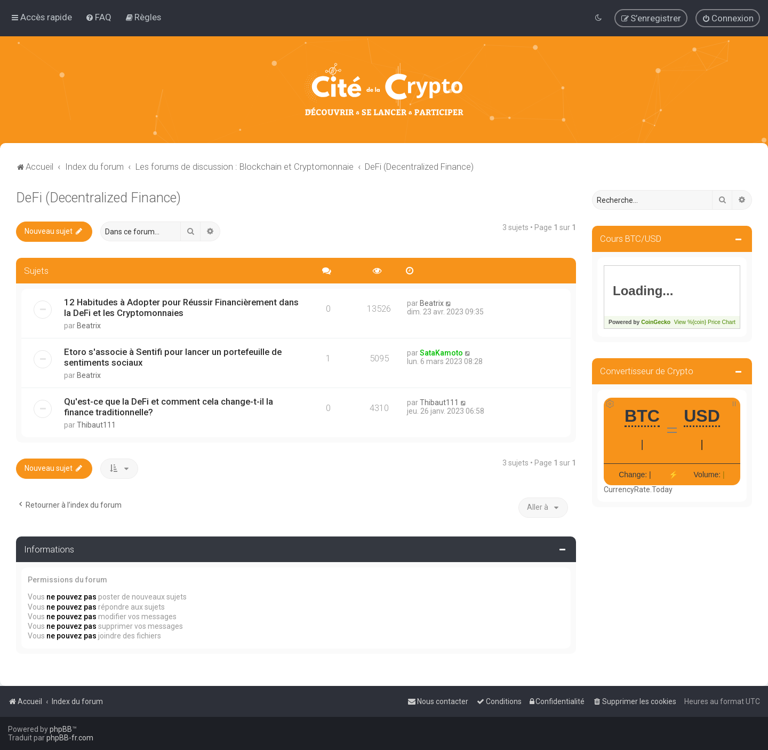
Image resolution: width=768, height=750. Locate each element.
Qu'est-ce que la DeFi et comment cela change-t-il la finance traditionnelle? (168, 406)
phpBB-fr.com (69, 737)
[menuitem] (98, 17)
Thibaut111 (96, 425)
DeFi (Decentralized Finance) (98, 198)
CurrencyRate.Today (638, 489)
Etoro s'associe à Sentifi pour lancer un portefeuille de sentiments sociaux (173, 357)
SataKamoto (441, 353)
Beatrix (89, 325)
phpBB (61, 729)
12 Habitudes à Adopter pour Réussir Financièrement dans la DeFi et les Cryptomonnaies (181, 307)
